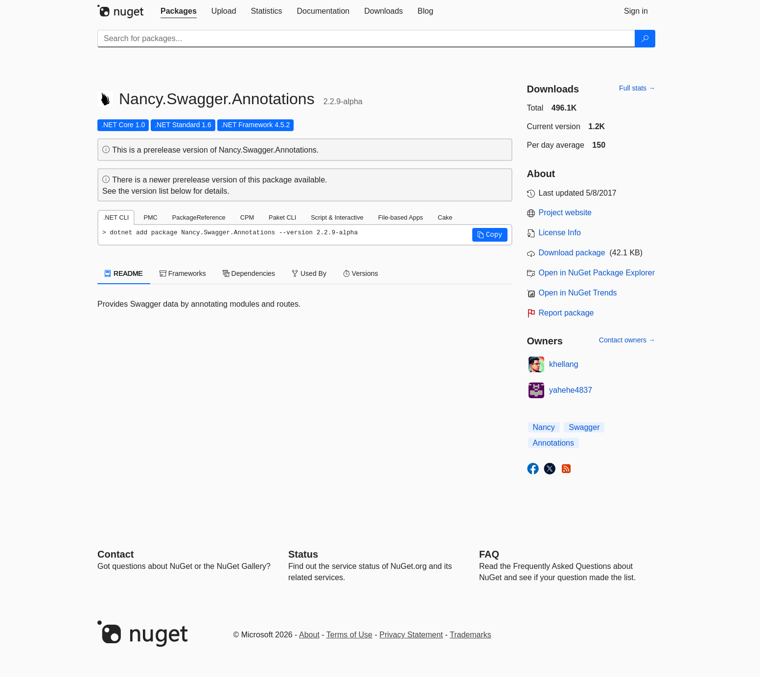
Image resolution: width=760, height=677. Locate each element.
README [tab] (124, 273)
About (309, 635)
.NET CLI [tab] (116, 217)
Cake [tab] (445, 217)
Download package (572, 252)
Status (303, 554)
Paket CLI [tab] (282, 217)
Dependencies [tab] (249, 273)
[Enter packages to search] (366, 38)
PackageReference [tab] (199, 217)
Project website (565, 212)
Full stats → (637, 88)
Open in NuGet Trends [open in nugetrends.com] (578, 293)
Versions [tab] (360, 273)
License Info (560, 232)
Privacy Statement (411, 635)
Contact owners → (627, 340)
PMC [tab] (150, 217)
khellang (563, 364)
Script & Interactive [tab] (337, 217)
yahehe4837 (570, 390)
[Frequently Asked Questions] (489, 554)
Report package (566, 313)
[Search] (645, 38)
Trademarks (470, 635)
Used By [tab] (309, 273)
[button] (489, 235)
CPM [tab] (247, 217)
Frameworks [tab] (183, 273)
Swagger (584, 427)
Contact (115, 554)
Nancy (544, 427)
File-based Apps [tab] (400, 217)
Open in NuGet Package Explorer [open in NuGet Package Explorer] (597, 273)
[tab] (178, 11)
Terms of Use (349, 635)
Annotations (554, 443)
